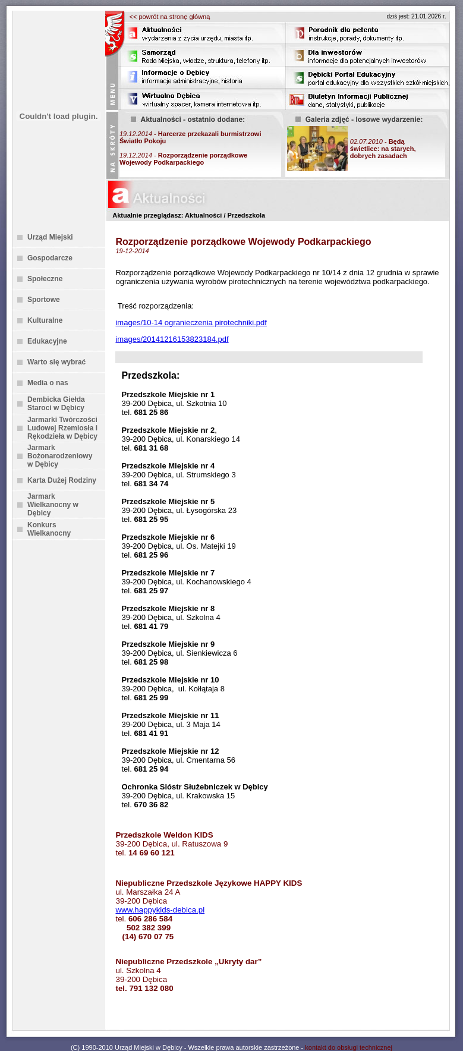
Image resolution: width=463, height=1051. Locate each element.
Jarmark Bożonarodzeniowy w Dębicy (59, 455)
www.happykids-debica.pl (159, 909)
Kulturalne (44, 320)
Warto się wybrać (56, 362)
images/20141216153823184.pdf (171, 339)
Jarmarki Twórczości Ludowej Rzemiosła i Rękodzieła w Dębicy (62, 428)
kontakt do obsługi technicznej (348, 1047)
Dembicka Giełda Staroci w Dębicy (56, 403)
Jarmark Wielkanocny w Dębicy (52, 504)
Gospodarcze (50, 258)
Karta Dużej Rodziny (61, 480)
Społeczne (44, 279)
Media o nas (47, 383)
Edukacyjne (47, 341)
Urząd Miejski (50, 237)
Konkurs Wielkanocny (49, 529)
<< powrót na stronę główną (170, 16)
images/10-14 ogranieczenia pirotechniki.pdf (190, 322)
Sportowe (43, 299)
